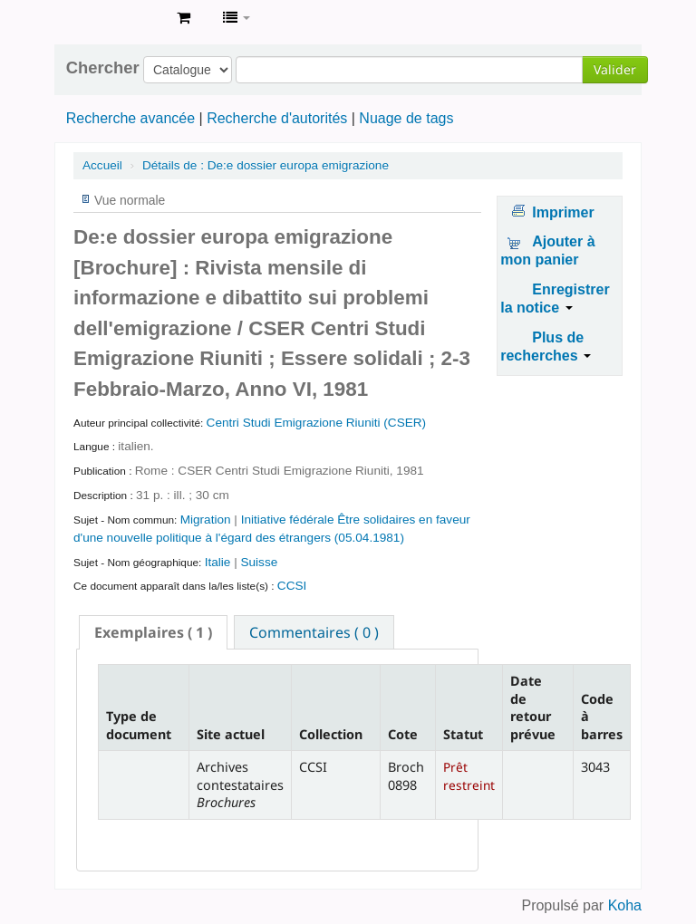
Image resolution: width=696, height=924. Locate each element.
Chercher (103, 68)
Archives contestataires (117, 18)
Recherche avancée (130, 118)
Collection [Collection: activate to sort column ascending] (330, 734)
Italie (220, 562)
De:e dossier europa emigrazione (265, 165)
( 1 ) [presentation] (153, 632)
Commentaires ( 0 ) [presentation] (314, 632)
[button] (183, 18)
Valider (615, 69)
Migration (207, 519)
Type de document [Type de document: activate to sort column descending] (138, 724)
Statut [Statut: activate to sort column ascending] (463, 734)
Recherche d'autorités (277, 118)
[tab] (153, 632)
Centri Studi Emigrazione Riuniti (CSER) (317, 422)
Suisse (258, 562)
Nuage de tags (406, 118)
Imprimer (563, 212)
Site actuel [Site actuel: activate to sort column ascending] (231, 734)
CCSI (291, 585)
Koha (625, 905)
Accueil (102, 165)
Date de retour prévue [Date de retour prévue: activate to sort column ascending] (533, 707)
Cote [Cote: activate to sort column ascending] (403, 734)
